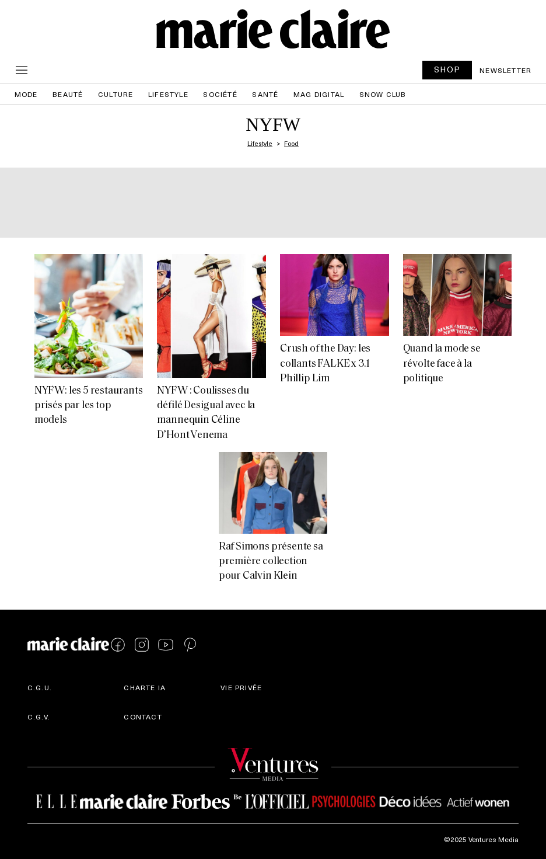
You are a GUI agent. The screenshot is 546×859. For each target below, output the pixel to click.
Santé (265, 94)
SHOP (447, 69)
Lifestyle (168, 94)
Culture (115, 94)
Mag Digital (318, 94)
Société (220, 94)
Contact (143, 716)
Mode (26, 94)
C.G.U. (39, 687)
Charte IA (145, 687)
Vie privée (241, 687)
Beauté (67, 94)
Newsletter (505, 70)
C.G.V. (38, 716)
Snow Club (383, 94)
